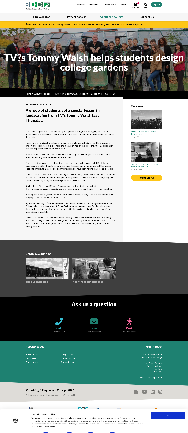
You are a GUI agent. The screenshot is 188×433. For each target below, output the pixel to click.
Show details (125, 428)
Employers (94, 4)
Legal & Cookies (53, 395)
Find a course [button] (41, 17)
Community (110, 4)
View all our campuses (151, 377)
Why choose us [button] (76, 17)
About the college (42, 93)
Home (28, 93)
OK (168, 409)
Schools (124, 4)
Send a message (155, 357)
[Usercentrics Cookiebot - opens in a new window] (15, 428)
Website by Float (70, 395)
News (56, 93)
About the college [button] (111, 17)
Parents (81, 4)
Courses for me (68, 358)
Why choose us (32, 362)
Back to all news (146, 177)
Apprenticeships (68, 362)
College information (35, 395)
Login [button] (155, 4)
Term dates (31, 358)
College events (67, 354)
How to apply (32, 354)
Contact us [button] (146, 17)
